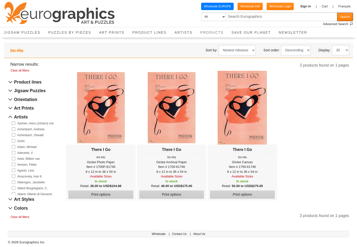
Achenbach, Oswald (30, 135)
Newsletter (293, 32)
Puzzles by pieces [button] (69, 32)
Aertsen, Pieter (27, 164)
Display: (324, 50)
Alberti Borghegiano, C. (32, 188)
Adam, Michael (27, 147)
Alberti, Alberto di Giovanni (34, 194)
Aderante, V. (25, 153)
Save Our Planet (251, 32)
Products (214, 30)
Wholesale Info (250, 6)
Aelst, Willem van (28, 158)
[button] (308, 6)
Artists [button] (184, 32)
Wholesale (159, 234)
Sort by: (211, 50)
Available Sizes (101, 176)
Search (345, 17)
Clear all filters (20, 70)
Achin (21, 141)
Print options (101, 194)
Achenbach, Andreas (31, 129)
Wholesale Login (280, 6)
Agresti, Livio (25, 170)
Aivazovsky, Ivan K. (30, 176)
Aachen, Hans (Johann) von (35, 123)
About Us (199, 234)
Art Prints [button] (112, 32)
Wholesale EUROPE (217, 6)
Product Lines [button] (149, 32)
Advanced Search (338, 24)
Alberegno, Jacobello (31, 182)
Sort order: (271, 50)
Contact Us (180, 234)
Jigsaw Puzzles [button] (22, 32)
